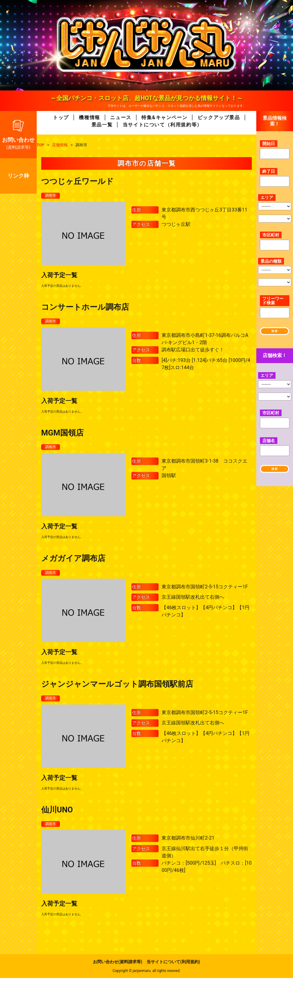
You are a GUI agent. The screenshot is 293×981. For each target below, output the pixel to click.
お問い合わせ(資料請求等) (117, 964)
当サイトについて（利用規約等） (162, 125)
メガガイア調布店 (73, 560)
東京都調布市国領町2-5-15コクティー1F (205, 589)
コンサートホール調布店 (85, 307)
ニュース (120, 117)
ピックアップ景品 (219, 117)
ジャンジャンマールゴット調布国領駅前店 (117, 686)
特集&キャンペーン (164, 117)
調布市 (51, 195)
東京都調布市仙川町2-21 (188, 841)
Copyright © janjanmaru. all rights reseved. (146, 974)
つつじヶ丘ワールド (77, 181)
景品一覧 (102, 125)
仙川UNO (57, 812)
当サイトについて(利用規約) (173, 964)
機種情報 (89, 117)
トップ (61, 117)
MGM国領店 (62, 433)
